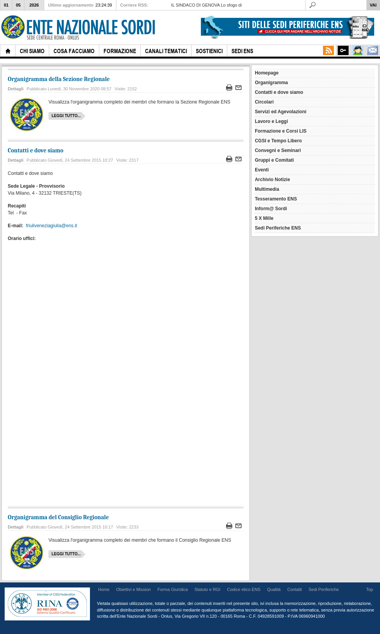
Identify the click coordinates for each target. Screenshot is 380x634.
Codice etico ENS (243, 589)
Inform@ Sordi (271, 208)
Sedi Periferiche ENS (278, 228)
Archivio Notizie (272, 179)
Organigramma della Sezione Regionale (59, 79)
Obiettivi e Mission (133, 589)
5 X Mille (264, 218)
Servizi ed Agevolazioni (280, 111)
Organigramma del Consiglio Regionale (58, 517)
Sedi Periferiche (324, 589)
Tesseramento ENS (276, 199)
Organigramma (271, 82)
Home (103, 589)
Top (369, 589)
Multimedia (267, 189)
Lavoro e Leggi (271, 121)
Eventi (262, 170)
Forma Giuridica (172, 589)
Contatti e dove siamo (35, 150)
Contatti (294, 589)
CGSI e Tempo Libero (278, 140)
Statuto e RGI (207, 589)
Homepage (266, 73)
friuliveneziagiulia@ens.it (51, 225)
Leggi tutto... (66, 116)
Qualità (274, 589)
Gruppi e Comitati (274, 160)
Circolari (264, 102)
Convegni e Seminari (278, 150)
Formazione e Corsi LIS (280, 131)
